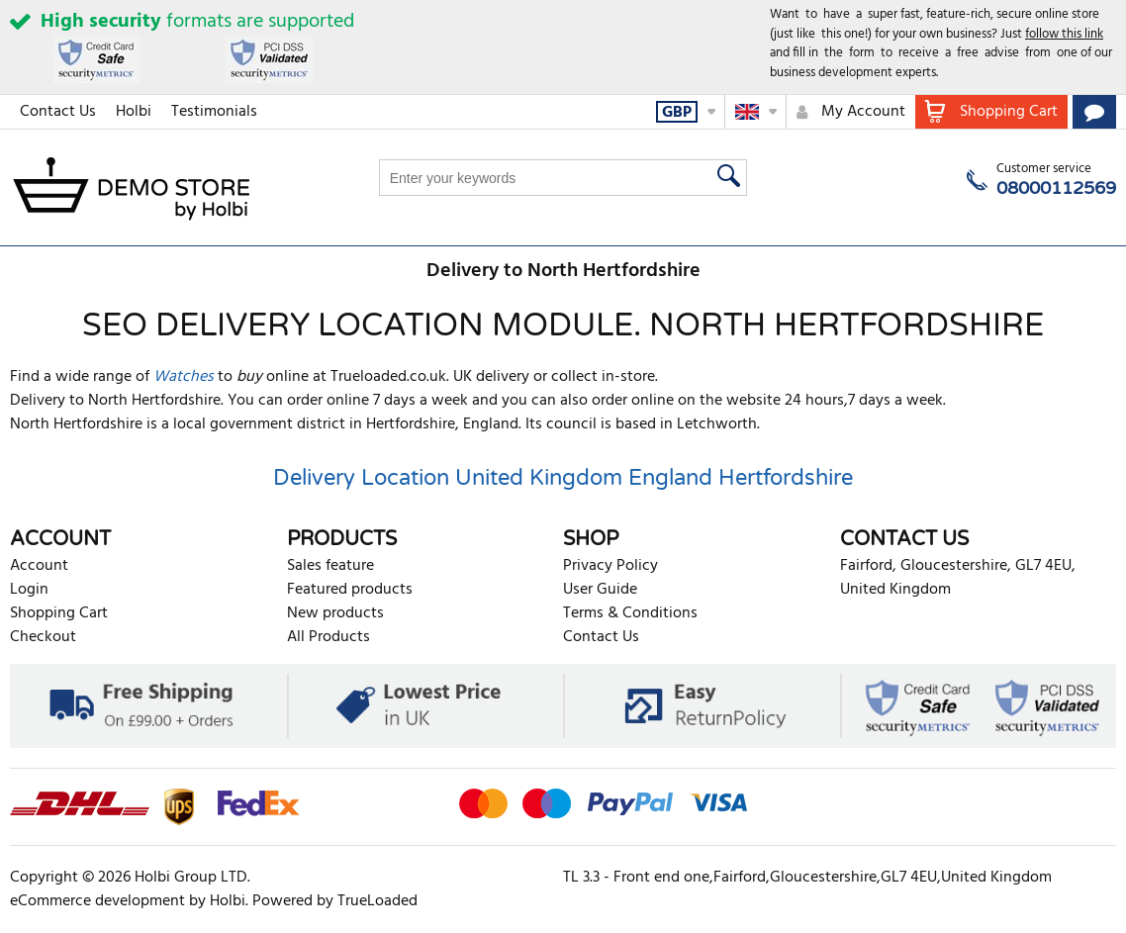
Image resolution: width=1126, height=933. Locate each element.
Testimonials (214, 112)
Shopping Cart (59, 613)
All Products (328, 637)
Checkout (43, 637)
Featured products (350, 590)
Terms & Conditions (630, 613)
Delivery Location (361, 478)
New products (335, 613)
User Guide (600, 590)
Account (39, 566)
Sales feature (330, 566)
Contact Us (58, 112)
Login (29, 590)
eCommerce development (97, 901)
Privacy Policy (610, 566)
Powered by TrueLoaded (335, 901)
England (670, 478)
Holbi (133, 112)
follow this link (1064, 34)
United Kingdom (538, 478)
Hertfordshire (785, 478)
